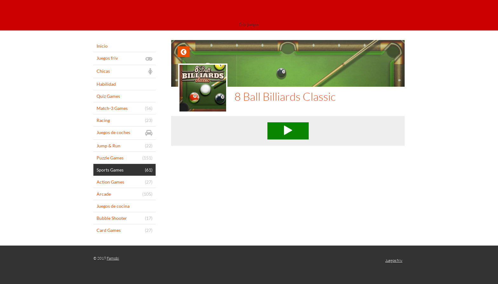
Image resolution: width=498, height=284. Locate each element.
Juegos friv (393, 260)
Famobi (113, 258)
